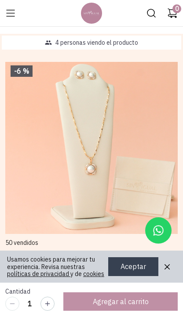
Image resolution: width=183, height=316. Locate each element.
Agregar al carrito (121, 301)
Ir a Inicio (89, 11)
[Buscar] (151, 13)
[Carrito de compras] (172, 13)
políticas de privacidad (38, 274)
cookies (93, 274)
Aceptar (133, 266)
